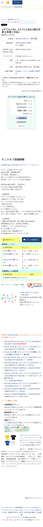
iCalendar (21, 126)
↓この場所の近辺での (12, 423)
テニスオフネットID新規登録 (11, 7)
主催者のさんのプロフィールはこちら (20, 165)
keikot (5, 251)
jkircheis (6, 254)
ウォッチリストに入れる (27, 22)
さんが (12, 407)
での (8, 415)
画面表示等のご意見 (15, 512)
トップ (3, 19)
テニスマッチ (21, 520)
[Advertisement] (15, 13)
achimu (5, 265)
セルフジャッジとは (26, 510)
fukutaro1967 (8, 260)
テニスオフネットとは (9, 510)
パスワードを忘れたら (32, 507)
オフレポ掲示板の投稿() (13, 381)
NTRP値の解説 (29, 512)
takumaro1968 (20, 39)
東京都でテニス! (14, 19)
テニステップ (28, 305)
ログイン (17, 2)
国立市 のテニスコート (33, 498)
